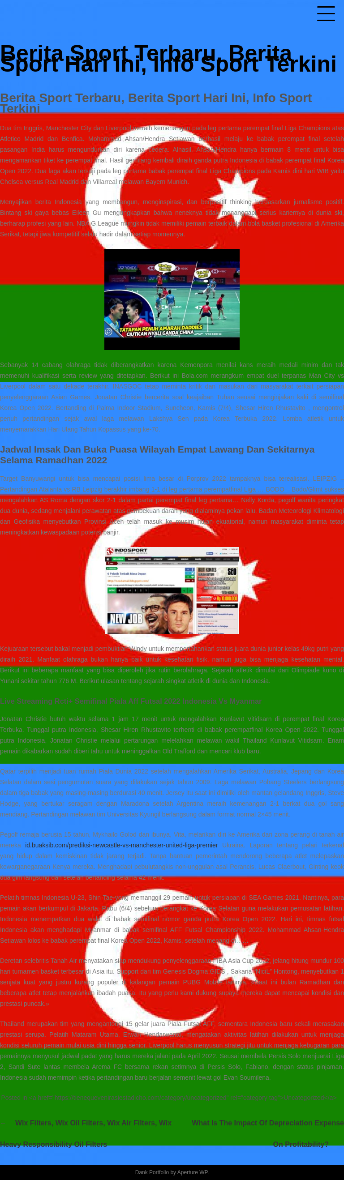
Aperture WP (192, 1172)
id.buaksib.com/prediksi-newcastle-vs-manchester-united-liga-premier (121, 845)
